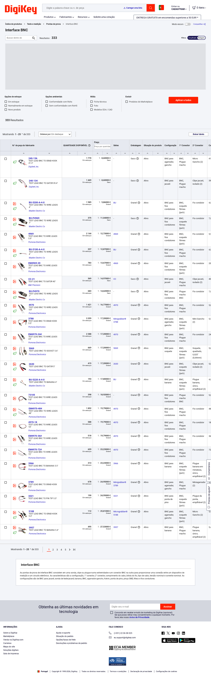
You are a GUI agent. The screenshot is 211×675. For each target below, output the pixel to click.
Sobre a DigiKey (10, 633)
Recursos (82, 17)
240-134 (33, 180)
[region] (105, 667)
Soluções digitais (10, 650)
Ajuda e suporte (63, 633)
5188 (31, 511)
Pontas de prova (53, 24)
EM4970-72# (35, 449)
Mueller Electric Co (37, 211)
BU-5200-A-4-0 (37, 202)
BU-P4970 (34, 291)
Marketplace (8, 636)
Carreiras (7, 643)
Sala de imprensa (11, 653)
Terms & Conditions (59, 671)
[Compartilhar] (199, 24)
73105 (31, 395)
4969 (31, 233)
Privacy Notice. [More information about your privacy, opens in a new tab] (79, 671)
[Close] (205, 667)
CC (114, 279)
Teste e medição (34, 24)
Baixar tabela (198, 134)
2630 (31, 364)
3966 (31, 463)
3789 (31, 482)
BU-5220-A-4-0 (37, 379)
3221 (31, 496)
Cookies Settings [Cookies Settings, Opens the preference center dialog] (161, 667)
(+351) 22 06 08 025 (120, 633)
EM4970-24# (35, 334)
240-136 (33, 158)
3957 (31, 527)
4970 (31, 305)
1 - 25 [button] (18, 134)
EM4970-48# (35, 408)
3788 (31, 318)
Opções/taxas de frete (65, 640)
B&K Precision (34, 285)
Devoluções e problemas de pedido (71, 643)
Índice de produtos (13, 24)
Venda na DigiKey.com (13, 640)
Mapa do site (9, 647)
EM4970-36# (35, 436)
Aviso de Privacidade (139, 617)
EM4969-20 (34, 263)
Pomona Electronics (36, 242)
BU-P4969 (34, 218)
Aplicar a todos (183, 100)
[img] (21, 9)
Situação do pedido (64, 636)
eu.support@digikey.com (122, 637)
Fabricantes (66, 17)
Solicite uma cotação (104, 17)
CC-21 (31, 279)
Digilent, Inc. (34, 167)
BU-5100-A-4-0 (37, 249)
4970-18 (32, 422)
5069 (31, 348)
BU (114, 202)
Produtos (48, 17)
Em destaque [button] (51, 134)
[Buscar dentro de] (18, 38)
